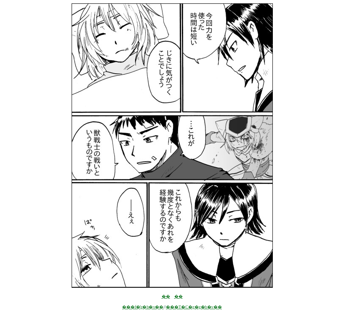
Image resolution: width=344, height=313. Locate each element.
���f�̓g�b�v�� (142, 307)
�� (166, 296)
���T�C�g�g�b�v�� (194, 307)
